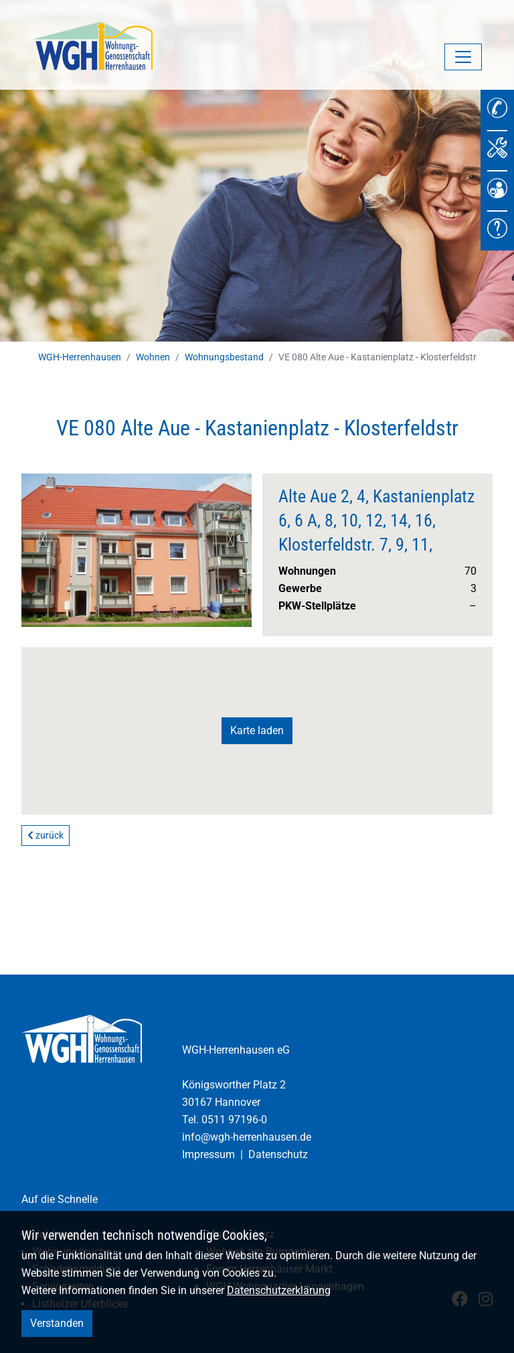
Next (230, 539)
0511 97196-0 (234, 1119)
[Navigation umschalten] (463, 57)
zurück (45, 835)
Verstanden (57, 1323)
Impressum (208, 1154)
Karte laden (257, 730)
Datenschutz (278, 1154)
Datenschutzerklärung (279, 1290)
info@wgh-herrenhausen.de (246, 1137)
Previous (43, 539)
